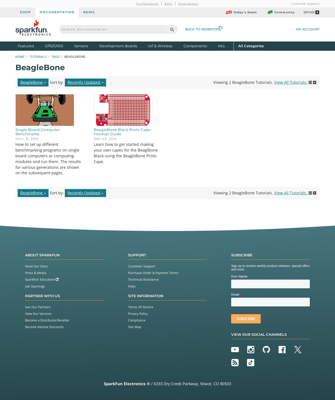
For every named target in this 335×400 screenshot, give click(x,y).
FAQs (132, 286)
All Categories (251, 45)
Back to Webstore (204, 29)
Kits (221, 46)
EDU (168, 3)
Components (195, 46)
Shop (25, 12)
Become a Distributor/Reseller (47, 320)
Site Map (134, 327)
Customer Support (306, 3)
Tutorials (38, 56)
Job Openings (35, 286)
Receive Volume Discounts (44, 327)
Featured (30, 45)
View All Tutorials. (290, 82)
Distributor (188, 3)
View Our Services (38, 314)
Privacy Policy (138, 314)
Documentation (57, 12)
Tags (55, 56)
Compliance (137, 320)
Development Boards (118, 46)
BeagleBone (33, 82)
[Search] (172, 29)
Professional (148, 3)
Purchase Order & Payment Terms (153, 273)
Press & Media (35, 273)
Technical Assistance (143, 279)
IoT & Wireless (160, 46)
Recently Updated (85, 82)
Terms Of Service (140, 307)
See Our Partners (38, 307)
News (89, 12)
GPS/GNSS (54, 46)
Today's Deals (241, 12)
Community (281, 12)
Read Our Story (36, 266)
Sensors (81, 46)
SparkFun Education (42, 279)
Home (20, 56)
